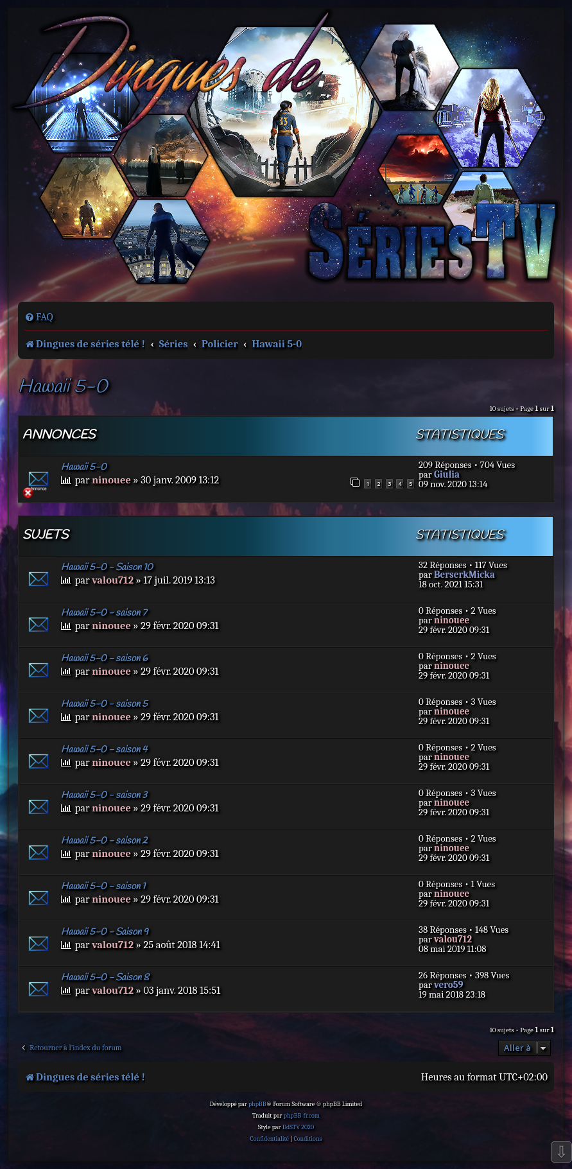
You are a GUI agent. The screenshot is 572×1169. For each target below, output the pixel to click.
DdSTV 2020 (298, 1127)
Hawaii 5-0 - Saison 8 (105, 977)
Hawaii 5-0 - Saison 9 (104, 932)
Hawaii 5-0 (62, 387)
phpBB (257, 1104)
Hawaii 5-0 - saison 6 (104, 658)
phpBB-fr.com (302, 1116)
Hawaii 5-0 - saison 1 (103, 886)
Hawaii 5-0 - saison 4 (104, 749)
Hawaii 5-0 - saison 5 (104, 704)
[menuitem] (38, 317)
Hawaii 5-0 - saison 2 (104, 841)
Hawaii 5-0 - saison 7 (103, 613)
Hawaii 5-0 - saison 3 (104, 795)
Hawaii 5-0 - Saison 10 (107, 567)
